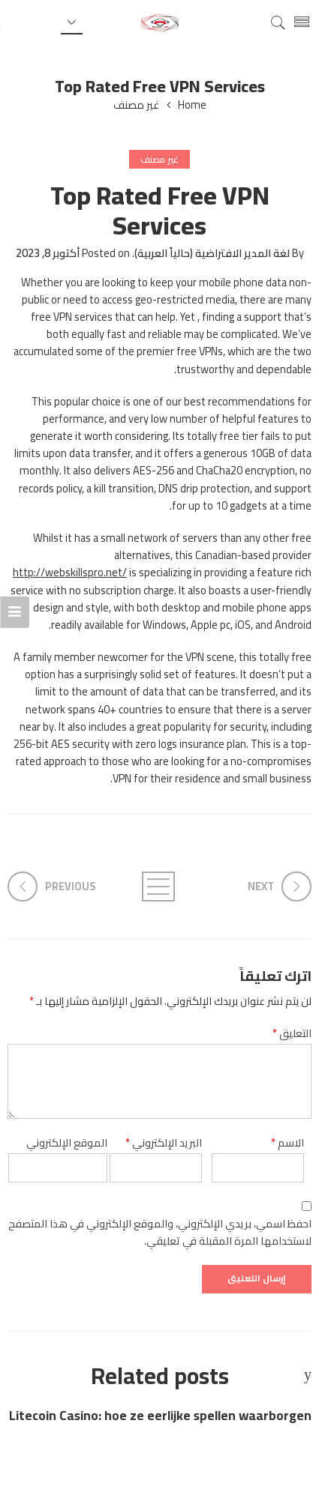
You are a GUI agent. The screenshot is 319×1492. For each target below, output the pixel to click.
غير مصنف (136, 105)
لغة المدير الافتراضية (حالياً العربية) (212, 253)
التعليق (291, 1033)
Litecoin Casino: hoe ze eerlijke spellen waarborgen (160, 1416)
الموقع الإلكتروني (66, 1142)
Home (192, 105)
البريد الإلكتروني (163, 1142)
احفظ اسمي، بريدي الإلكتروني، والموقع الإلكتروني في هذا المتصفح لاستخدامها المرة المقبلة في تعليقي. (159, 1232)
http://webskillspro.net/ (70, 572)
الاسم (287, 1142)
